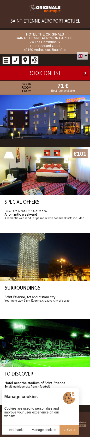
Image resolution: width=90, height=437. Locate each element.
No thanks (15, 430)
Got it (69, 430)
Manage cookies (44, 430)
